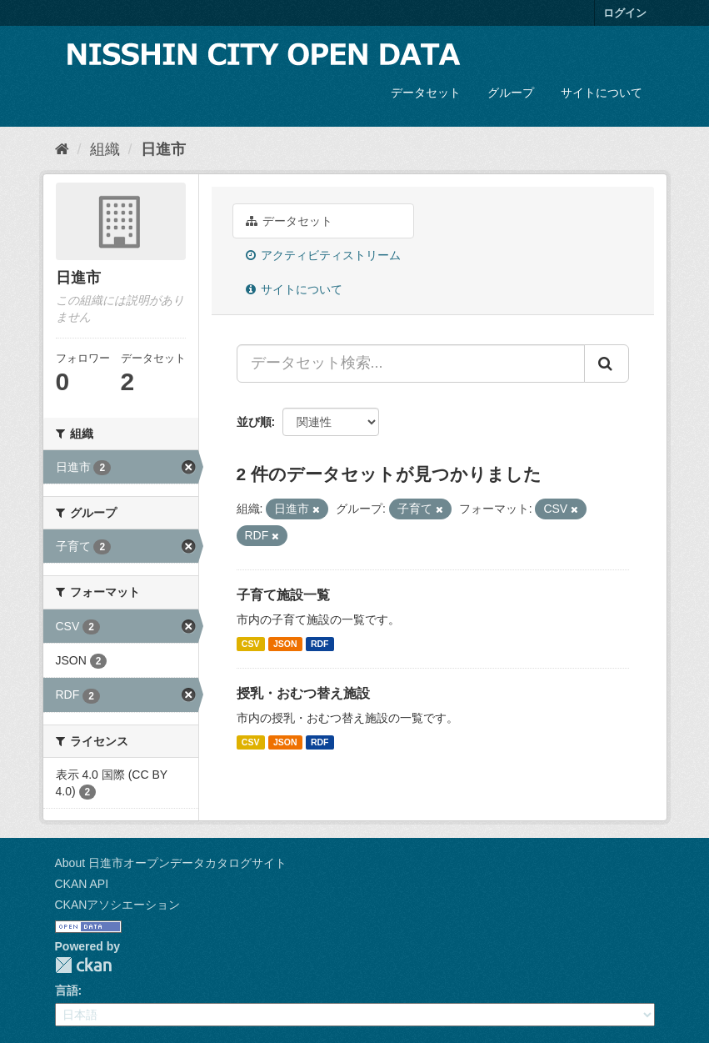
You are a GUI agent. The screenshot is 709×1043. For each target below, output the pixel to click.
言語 (66, 990)
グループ (510, 92)
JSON (285, 644)
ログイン (625, 13)
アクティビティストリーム (324, 255)
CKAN (83, 965)
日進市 (163, 149)
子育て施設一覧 (283, 595)
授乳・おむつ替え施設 (303, 693)
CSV (251, 644)
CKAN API (82, 883)
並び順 (254, 422)
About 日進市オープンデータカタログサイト (171, 863)
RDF (320, 644)
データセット (426, 92)
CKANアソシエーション (118, 904)
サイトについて (601, 92)
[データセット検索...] (411, 363)
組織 (105, 149)
